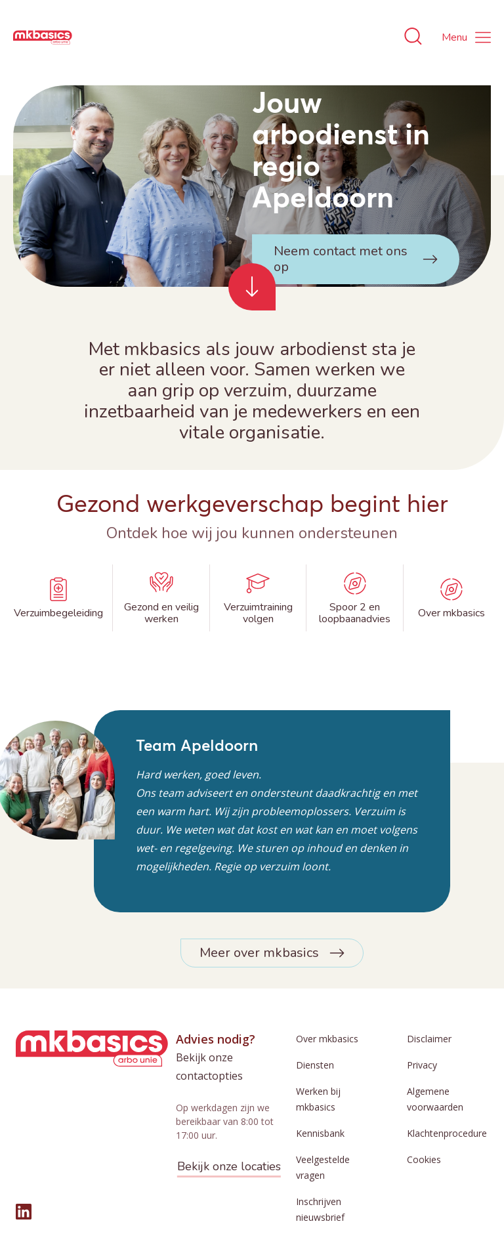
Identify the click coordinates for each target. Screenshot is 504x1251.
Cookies (424, 1159)
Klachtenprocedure (447, 1133)
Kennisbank (320, 1133)
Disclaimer (429, 1038)
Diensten (315, 1065)
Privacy (422, 1065)
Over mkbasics (327, 1038)
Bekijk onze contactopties (209, 1066)
